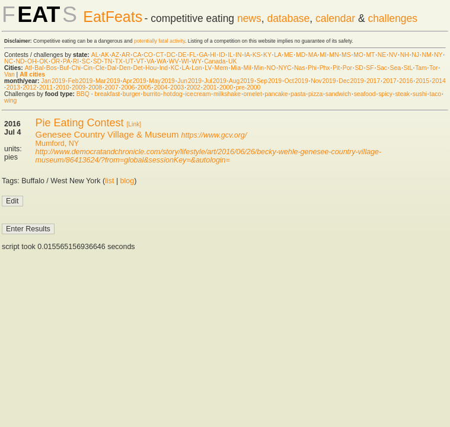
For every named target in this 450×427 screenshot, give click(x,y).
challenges (392, 18)
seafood (365, 94)
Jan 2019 (53, 81)
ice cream (197, 94)
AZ (115, 55)
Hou (151, 68)
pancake (276, 94)
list (109, 181)
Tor (433, 68)
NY (438, 55)
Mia (236, 68)
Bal (38, 68)
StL (408, 68)
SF (370, 68)
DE (182, 55)
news (249, 18)
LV (208, 68)
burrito (151, 94)
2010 (62, 87)
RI (76, 61)
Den (124, 68)
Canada (214, 61)
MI (323, 55)
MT (370, 55)
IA (247, 55)
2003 (177, 87)
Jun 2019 (189, 81)
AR (126, 55)
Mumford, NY (57, 143)
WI (185, 61)
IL (230, 55)
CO (148, 55)
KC (175, 68)
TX (119, 61)
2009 (78, 87)
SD (97, 61)
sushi (420, 94)
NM (426, 55)
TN (108, 61)
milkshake (227, 94)
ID (222, 55)
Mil (247, 68)
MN (334, 55)
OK (43, 61)
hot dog (173, 94)
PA (67, 61)
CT (159, 55)
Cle (100, 68)
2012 (29, 87)
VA (150, 61)
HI (213, 55)
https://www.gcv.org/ (214, 135)
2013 (13, 87)
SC (86, 61)
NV (393, 55)
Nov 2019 (323, 81)
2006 (128, 87)
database (288, 18)
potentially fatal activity (159, 41)
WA (161, 61)
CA (137, 55)
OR (55, 61)
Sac (381, 68)
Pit (336, 68)
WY (197, 61)
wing (10, 100)
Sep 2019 (269, 81)
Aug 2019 (241, 81)
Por (347, 68)
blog (127, 181)
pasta (298, 94)
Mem (221, 68)
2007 (112, 87)
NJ (415, 55)
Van (9, 74)
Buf (64, 68)
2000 (226, 87)
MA (312, 55)
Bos (51, 68)
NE (382, 55)
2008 (95, 87)
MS (346, 55)
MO (358, 55)
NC (8, 61)
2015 (422, 81)
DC (171, 55)
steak (402, 94)
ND (20, 61)
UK (232, 61)
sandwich (338, 94)
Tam (421, 68)
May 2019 (162, 81)
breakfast (107, 94)
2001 (209, 87)
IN (238, 55)
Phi (312, 68)
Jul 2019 (215, 81)
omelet (253, 94)
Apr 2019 (134, 81)
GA (203, 55)
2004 (160, 87)
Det (137, 68)
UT (129, 61)
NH (404, 55)
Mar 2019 (107, 81)
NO (271, 68)
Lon (197, 68)
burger (132, 94)
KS (257, 55)
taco (436, 94)
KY (267, 55)
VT (140, 61)
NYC (285, 68)
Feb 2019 (80, 81)
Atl (28, 68)
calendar (335, 18)
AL (94, 55)
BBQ (83, 94)
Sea (395, 68)
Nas (299, 68)
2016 (406, 81)
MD (300, 55)
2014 (439, 81)
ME (288, 55)
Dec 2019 (351, 81)
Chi (76, 68)
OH (32, 61)
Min (259, 68)
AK (105, 55)
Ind (163, 68)
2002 (193, 87)
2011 (46, 87)
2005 (144, 87)
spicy (385, 94)
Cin (88, 68)
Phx (325, 68)
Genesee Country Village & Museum (107, 134)
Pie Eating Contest (80, 123)
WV (174, 61)
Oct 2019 (296, 81)
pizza (315, 94)
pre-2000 (248, 87)
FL (192, 55)
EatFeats (112, 16)
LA (277, 55)
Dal (112, 68)
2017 (373, 81)
